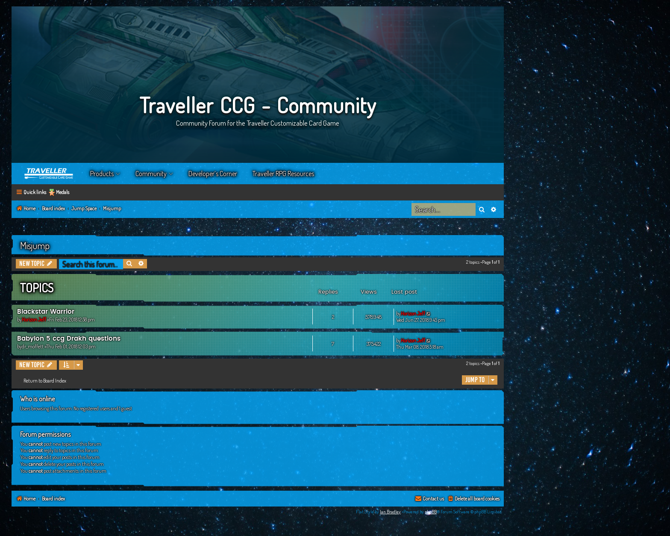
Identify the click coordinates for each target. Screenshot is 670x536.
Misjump (35, 245)
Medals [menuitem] (62, 192)
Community (151, 173)
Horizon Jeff (34, 319)
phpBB (431, 512)
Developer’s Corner (212, 173)
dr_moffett (33, 346)
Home (49, 173)
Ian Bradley (390, 512)
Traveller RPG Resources (283, 173)
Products (102, 173)
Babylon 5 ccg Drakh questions (68, 339)
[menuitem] (473, 499)
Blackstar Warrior (45, 312)
